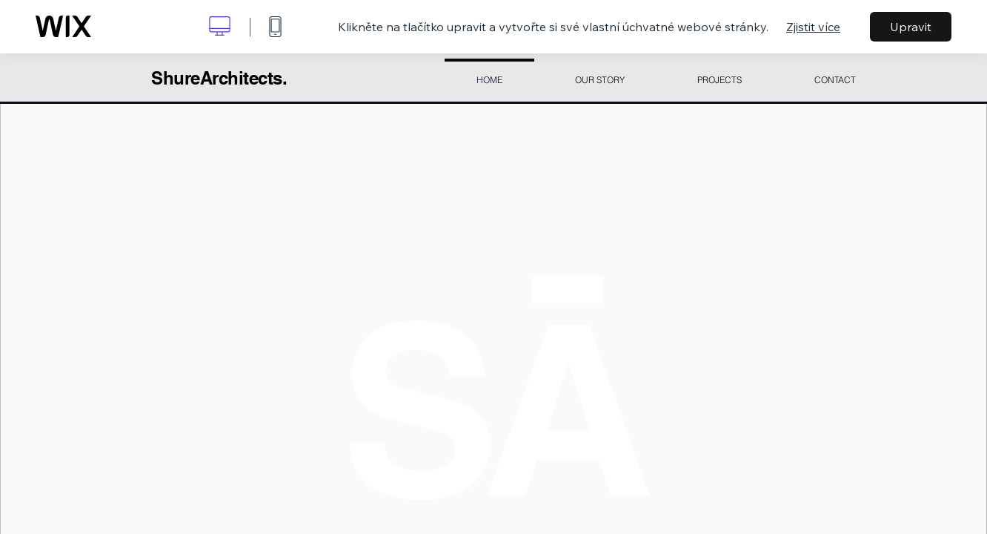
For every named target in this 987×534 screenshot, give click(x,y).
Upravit (910, 26)
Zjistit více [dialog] (813, 26)
